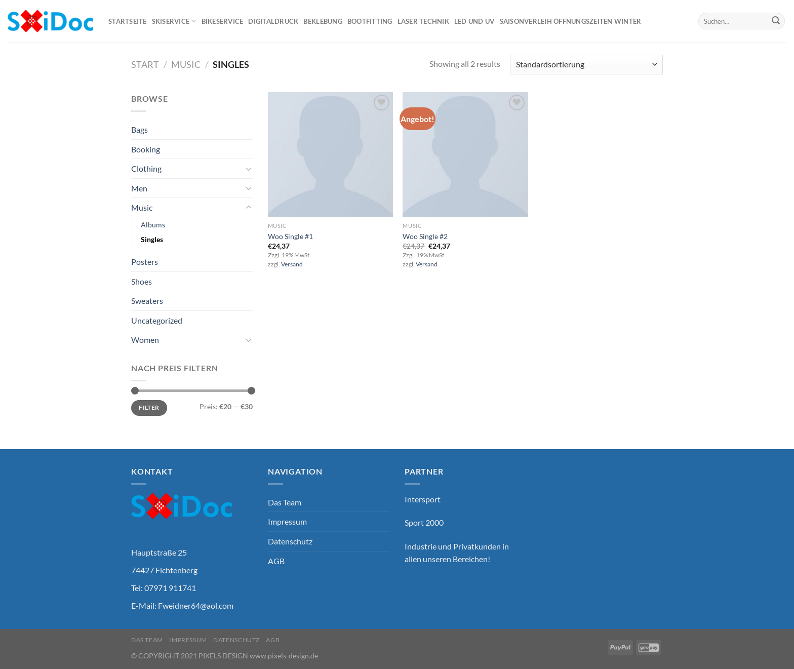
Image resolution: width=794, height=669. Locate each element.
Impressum (287, 521)
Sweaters (147, 300)
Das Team (284, 502)
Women (145, 339)
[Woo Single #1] (330, 154)
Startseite (127, 21)
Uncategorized (156, 320)
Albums (153, 224)
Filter (149, 407)
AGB (276, 561)
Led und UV (474, 21)
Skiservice (174, 21)
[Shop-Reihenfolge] (586, 64)
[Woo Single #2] (465, 154)
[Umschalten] (249, 169)
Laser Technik (423, 21)
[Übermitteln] (775, 21)
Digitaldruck (273, 21)
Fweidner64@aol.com (195, 605)
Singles (152, 239)
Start (145, 64)
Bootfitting (369, 21)
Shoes (141, 281)
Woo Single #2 (425, 236)
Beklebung (322, 21)
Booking (145, 149)
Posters (144, 261)
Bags (139, 129)
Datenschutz (290, 541)
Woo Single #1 (290, 236)
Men (139, 188)
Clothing (146, 168)
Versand (292, 264)
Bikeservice (223, 21)
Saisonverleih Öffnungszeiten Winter (571, 21)
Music (186, 64)
